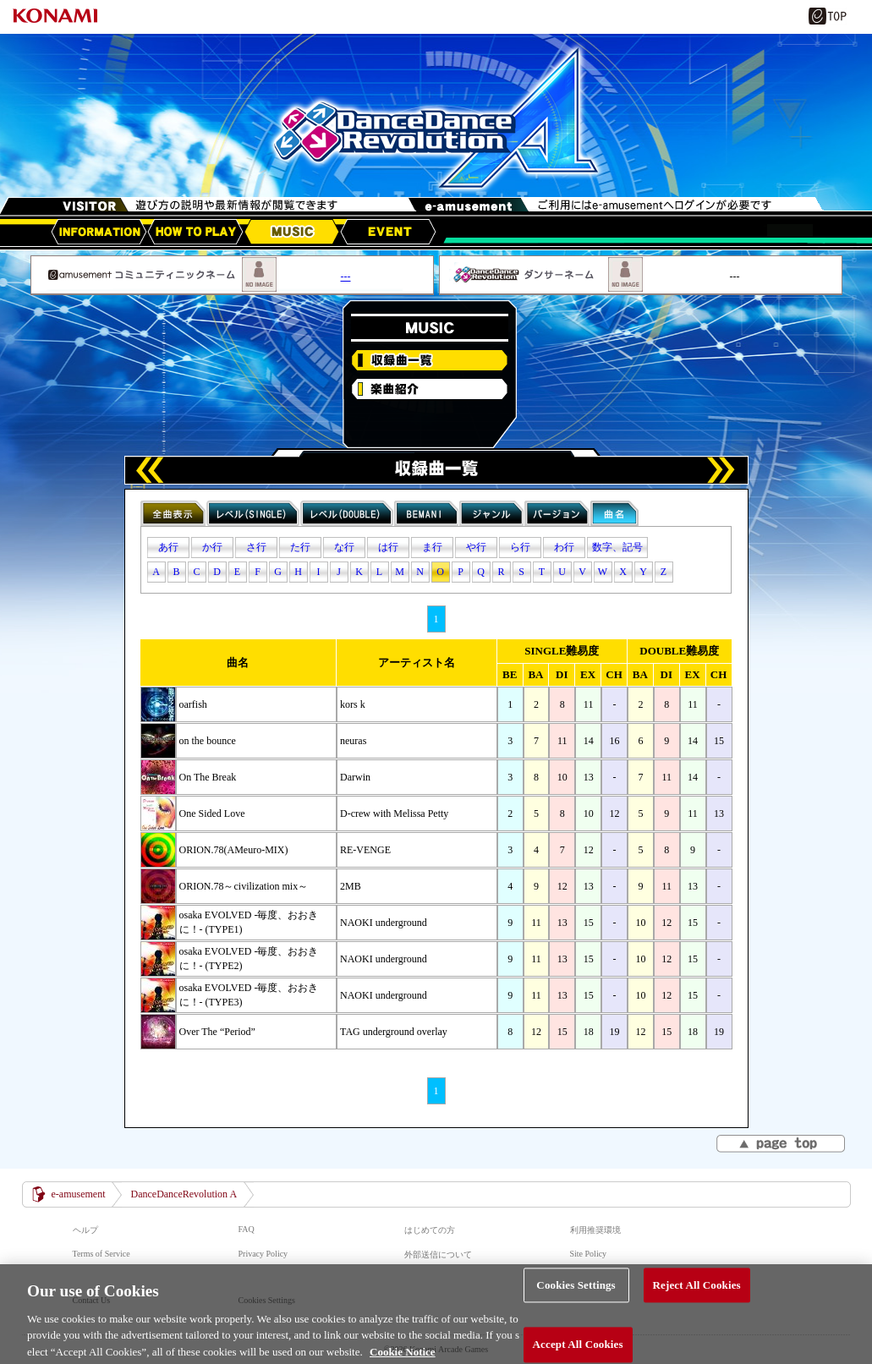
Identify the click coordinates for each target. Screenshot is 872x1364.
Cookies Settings (575, 1305)
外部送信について (438, 1254)
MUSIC (292, 231)
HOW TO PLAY (195, 231)
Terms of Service (101, 1253)
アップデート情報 (99, 231)
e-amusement (79, 1194)
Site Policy (588, 1253)
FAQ (247, 1229)
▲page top (782, 1145)
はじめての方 (429, 1230)
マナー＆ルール (599, 1276)
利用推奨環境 (595, 1230)
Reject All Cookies (697, 1305)
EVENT (388, 231)
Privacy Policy (263, 1253)
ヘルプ (85, 1230)
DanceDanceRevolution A (183, 1194)
